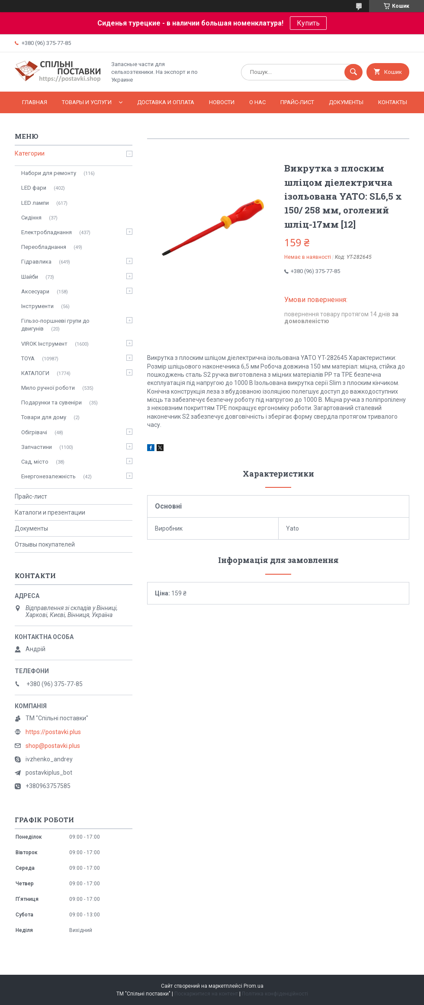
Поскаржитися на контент (206, 994)
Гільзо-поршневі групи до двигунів (55, 325)
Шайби (29, 277)
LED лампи (35, 203)
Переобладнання (43, 247)
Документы (346, 102)
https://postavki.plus (53, 731)
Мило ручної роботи (48, 388)
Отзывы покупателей (45, 544)
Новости (221, 102)
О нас (257, 102)
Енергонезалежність (48, 476)
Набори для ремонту (48, 173)
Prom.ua (253, 986)
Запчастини (36, 447)
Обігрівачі (34, 432)
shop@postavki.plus (53, 745)
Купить (308, 23)
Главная (34, 102)
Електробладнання (46, 232)
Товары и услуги (87, 102)
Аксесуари (35, 291)
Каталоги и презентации (50, 512)
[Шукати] (353, 72)
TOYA (28, 358)
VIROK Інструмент (44, 343)
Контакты (392, 102)
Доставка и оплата (165, 102)
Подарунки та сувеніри (51, 402)
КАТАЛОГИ (35, 373)
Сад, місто (34, 461)
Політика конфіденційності (275, 994)
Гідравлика (36, 261)
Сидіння (31, 217)
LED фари (33, 187)
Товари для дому (43, 417)
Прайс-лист (297, 102)
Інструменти (37, 306)
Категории (30, 153)
